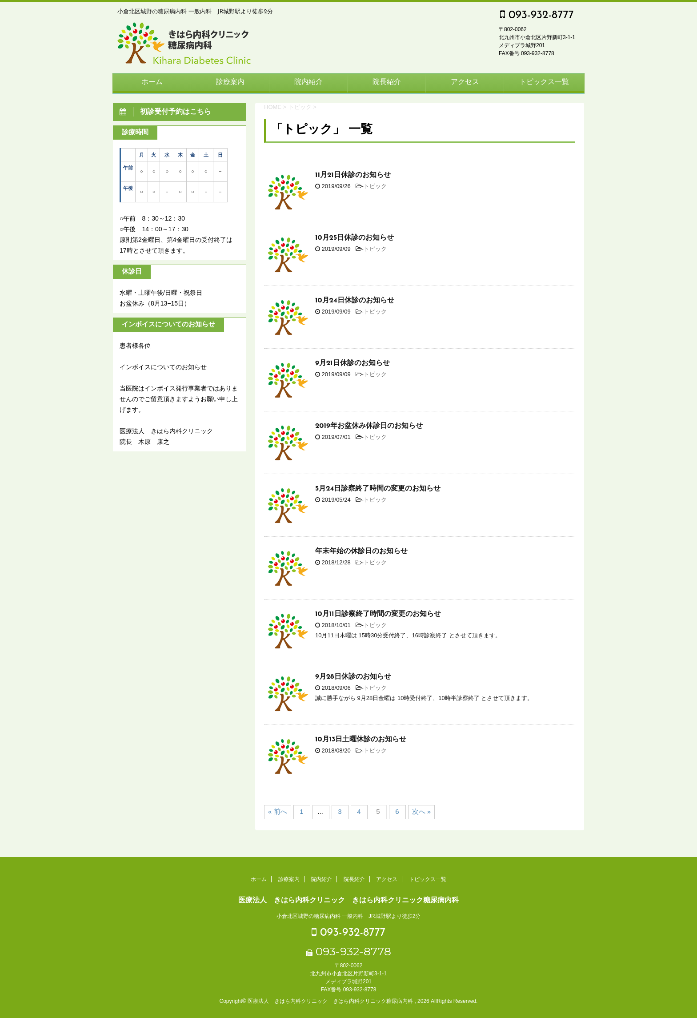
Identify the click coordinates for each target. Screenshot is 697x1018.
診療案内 (230, 82)
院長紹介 (387, 82)
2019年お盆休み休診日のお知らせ (369, 426)
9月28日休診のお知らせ (353, 676)
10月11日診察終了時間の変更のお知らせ (378, 614)
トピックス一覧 (544, 82)
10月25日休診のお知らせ (354, 237)
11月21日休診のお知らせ (353, 175)
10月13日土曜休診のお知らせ (361, 739)
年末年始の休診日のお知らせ (361, 551)
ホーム (152, 82)
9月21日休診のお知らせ (352, 363)
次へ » (421, 811)
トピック (375, 186)
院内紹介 (308, 82)
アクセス (465, 82)
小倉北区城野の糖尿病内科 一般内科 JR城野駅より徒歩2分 (348, 916)
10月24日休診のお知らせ (354, 300)
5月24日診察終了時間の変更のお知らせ (378, 488)
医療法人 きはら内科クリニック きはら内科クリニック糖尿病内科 (348, 900)
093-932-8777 (537, 15)
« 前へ (277, 811)
